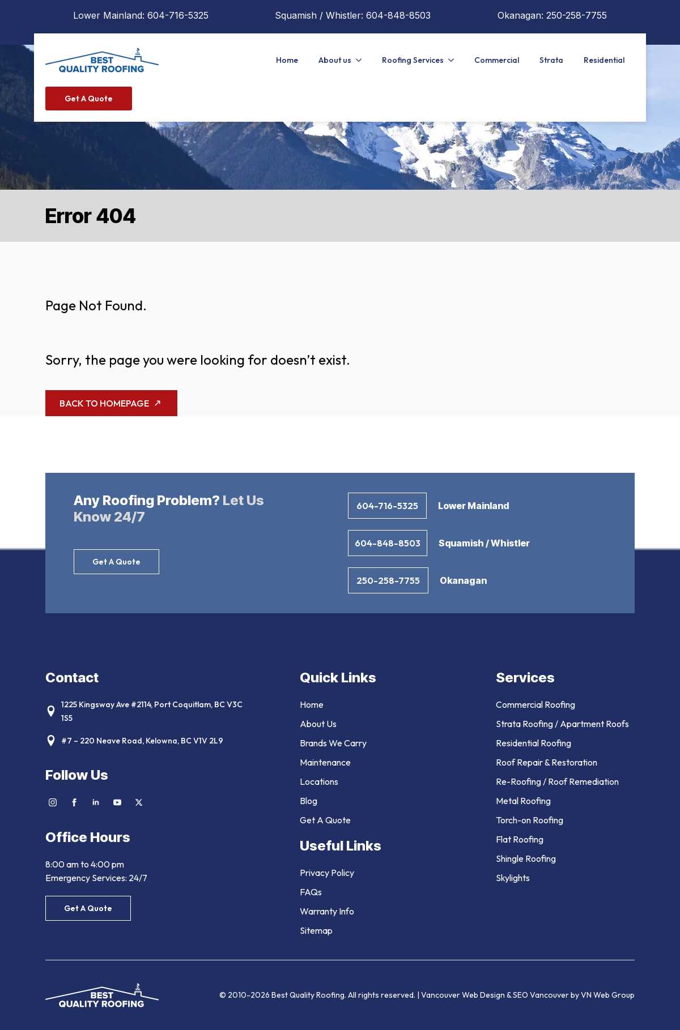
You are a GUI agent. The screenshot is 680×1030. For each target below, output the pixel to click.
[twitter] (138, 802)
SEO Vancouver (541, 995)
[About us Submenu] (361, 60)
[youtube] (117, 802)
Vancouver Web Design (464, 995)
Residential (604, 60)
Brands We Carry (333, 743)
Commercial (496, 60)
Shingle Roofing (526, 858)
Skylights (513, 877)
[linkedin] (95, 802)
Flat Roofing (519, 839)
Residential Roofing (533, 743)
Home (287, 60)
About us (334, 60)
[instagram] (52, 802)
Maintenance (325, 762)
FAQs (311, 891)
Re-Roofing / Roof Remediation (557, 781)
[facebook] (74, 802)
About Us (318, 723)
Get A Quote (325, 820)
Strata (551, 60)
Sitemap (316, 930)
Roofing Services (413, 60)
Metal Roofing (523, 800)
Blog (308, 800)
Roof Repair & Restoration (546, 762)
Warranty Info (327, 911)
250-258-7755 (576, 15)
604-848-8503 (398, 15)
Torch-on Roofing (529, 820)
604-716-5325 (178, 15)
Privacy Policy (327, 872)
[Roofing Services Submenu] (454, 60)
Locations (319, 781)
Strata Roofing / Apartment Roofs (562, 723)
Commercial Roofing (535, 704)
